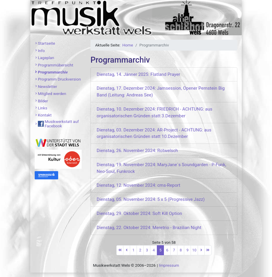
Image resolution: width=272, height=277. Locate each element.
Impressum (169, 265)
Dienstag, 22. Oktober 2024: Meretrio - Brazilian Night (149, 227)
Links (42, 108)
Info (41, 50)
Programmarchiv (53, 72)
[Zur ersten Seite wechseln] (119, 250)
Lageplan (46, 57)
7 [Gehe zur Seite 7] (174, 250)
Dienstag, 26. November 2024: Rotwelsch (137, 150)
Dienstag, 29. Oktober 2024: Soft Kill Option (139, 213)
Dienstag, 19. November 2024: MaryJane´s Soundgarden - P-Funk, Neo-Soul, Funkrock (161, 168)
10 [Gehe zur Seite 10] (194, 250)
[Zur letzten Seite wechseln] (207, 250)
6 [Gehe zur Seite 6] (167, 250)
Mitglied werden (52, 93)
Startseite (46, 43)
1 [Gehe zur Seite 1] (133, 250)
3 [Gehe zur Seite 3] (147, 250)
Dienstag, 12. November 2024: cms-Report (138, 185)
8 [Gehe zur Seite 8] (181, 250)
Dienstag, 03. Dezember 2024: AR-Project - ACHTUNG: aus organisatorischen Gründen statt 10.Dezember (154, 133)
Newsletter (47, 86)
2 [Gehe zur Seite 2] (140, 250)
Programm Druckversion (59, 79)
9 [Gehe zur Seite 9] (188, 250)
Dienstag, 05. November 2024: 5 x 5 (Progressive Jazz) (151, 199)
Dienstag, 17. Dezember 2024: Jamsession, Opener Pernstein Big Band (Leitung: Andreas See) (161, 92)
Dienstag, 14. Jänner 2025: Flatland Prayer (138, 74)
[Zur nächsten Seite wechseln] (201, 250)
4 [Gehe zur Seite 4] (154, 250)
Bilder (43, 101)
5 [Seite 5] (160, 250)
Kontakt (45, 115)
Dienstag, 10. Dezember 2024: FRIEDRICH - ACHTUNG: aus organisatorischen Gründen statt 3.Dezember (154, 112)
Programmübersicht (55, 65)
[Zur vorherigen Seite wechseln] (126, 250)
